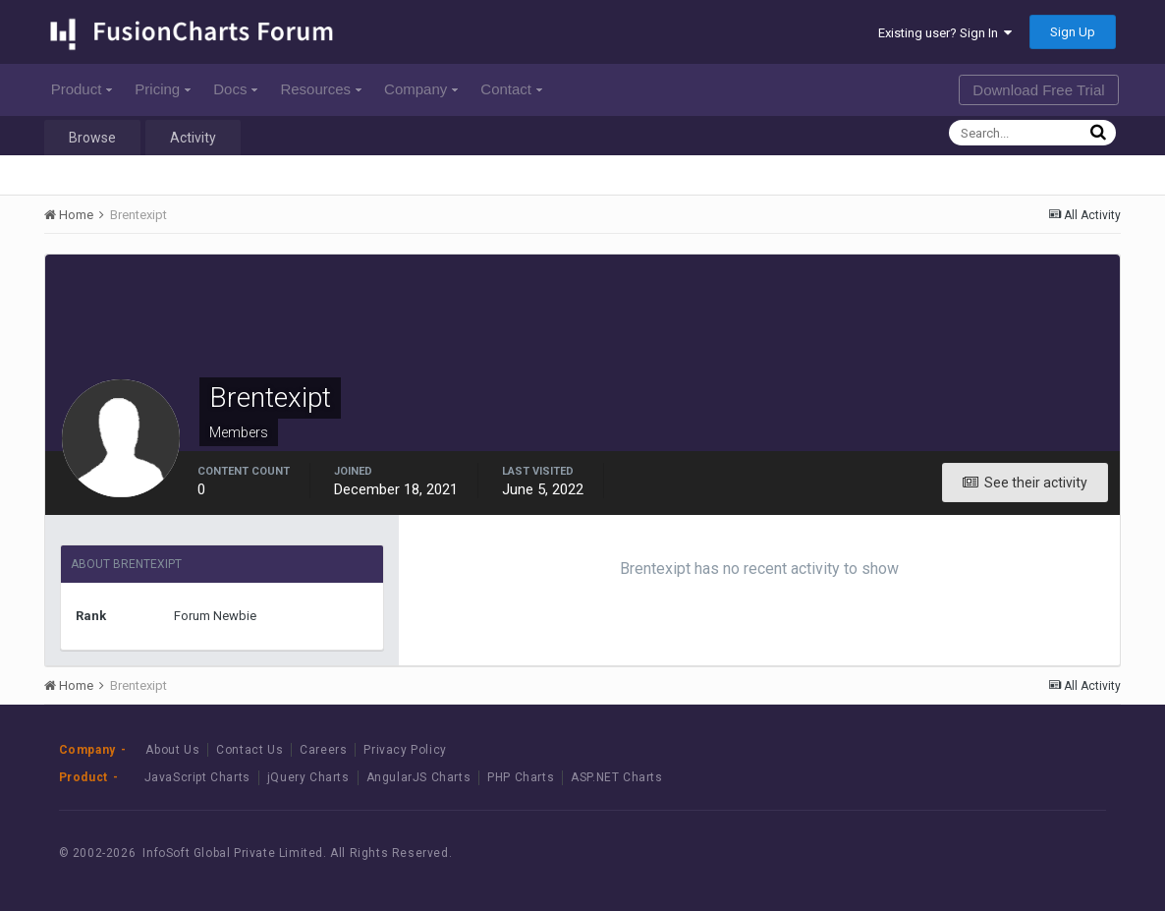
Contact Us (249, 750)
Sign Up (1072, 32)
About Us (172, 750)
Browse (92, 137)
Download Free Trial (1038, 90)
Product (82, 89)
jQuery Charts (308, 777)
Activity (193, 137)
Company (421, 89)
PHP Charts (520, 777)
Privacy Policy (404, 750)
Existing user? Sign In (945, 33)
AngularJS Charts (419, 777)
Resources (320, 89)
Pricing (163, 89)
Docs (235, 89)
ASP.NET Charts (616, 777)
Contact (511, 89)
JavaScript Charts (197, 777)
